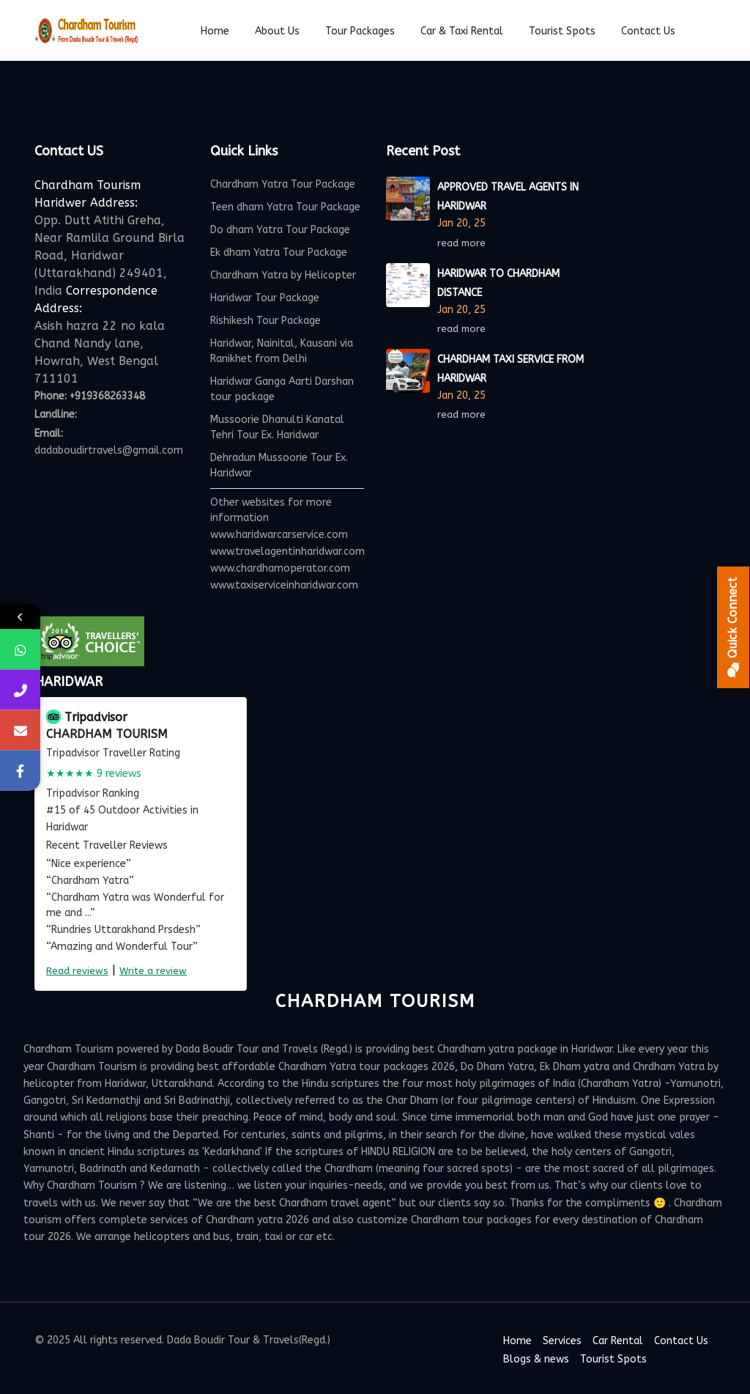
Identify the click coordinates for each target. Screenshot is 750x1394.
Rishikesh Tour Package (265, 320)
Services (562, 1341)
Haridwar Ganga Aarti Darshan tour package (282, 389)
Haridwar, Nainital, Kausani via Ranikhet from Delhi (281, 351)
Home (215, 31)
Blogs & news (536, 1359)
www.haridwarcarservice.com (279, 534)
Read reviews (77, 970)
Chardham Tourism (107, 734)
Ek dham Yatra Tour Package (278, 252)
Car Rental (618, 1341)
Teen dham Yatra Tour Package (285, 207)
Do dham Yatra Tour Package (280, 230)
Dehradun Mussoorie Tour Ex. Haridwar (279, 465)
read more (463, 242)
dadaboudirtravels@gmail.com (108, 450)
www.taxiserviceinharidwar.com (284, 585)
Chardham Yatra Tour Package (282, 184)
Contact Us (648, 31)
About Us (277, 31)
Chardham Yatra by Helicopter (283, 275)
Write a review (153, 970)
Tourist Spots (613, 1359)
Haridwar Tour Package (264, 298)
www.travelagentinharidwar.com (287, 551)
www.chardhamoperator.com (280, 568)
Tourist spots (562, 31)
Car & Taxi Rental (461, 31)
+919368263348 (107, 396)
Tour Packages (360, 31)
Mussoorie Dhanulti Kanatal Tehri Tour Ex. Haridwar (277, 427)
